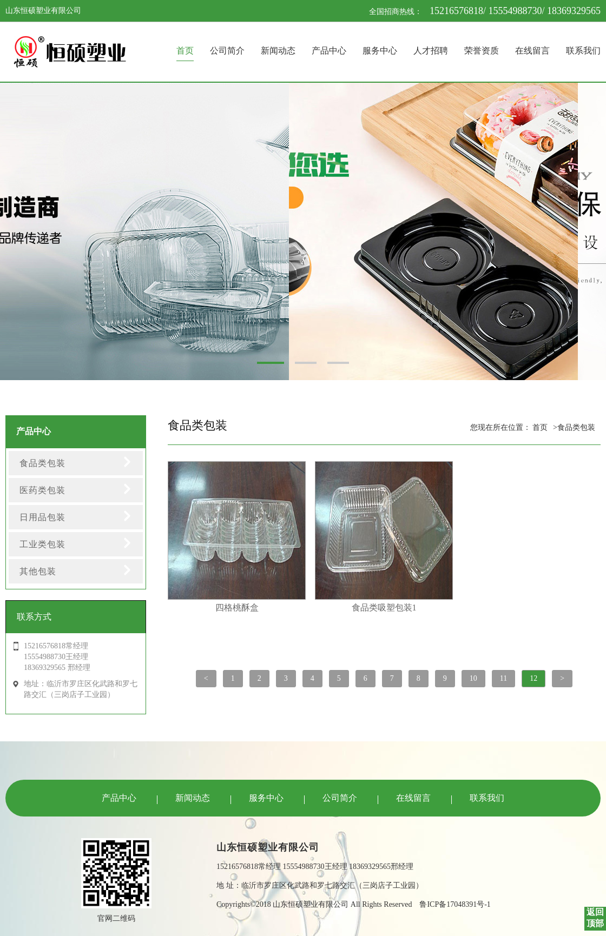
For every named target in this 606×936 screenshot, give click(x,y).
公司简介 (227, 50)
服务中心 (380, 50)
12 (533, 678)
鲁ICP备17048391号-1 (454, 904)
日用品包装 (42, 517)
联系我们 (583, 50)
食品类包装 (42, 463)
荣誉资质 (481, 50)
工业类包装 (42, 544)
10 (473, 678)
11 (503, 678)
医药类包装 (42, 490)
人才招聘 (430, 50)
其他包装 (37, 571)
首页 (185, 50)
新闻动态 (278, 50)
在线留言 (532, 50)
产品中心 (329, 50)
